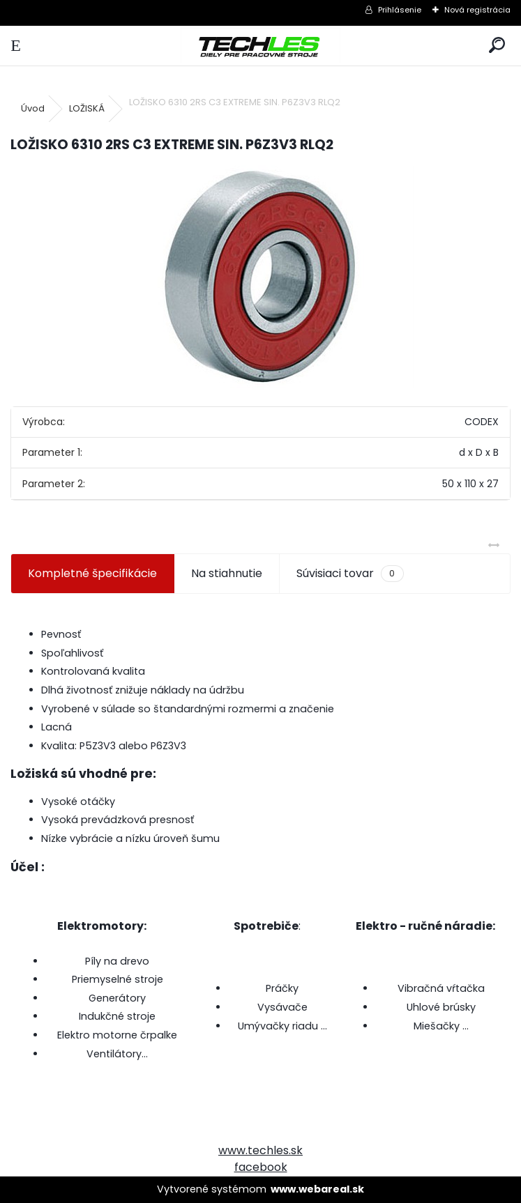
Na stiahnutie (226, 573)
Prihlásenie (399, 9)
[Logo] (260, 45)
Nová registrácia (477, 9)
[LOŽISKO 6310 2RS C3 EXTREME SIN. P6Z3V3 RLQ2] (260, 277)
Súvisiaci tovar (349, 573)
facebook (260, 1167)
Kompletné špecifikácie (92, 573)
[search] (497, 46)
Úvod (33, 108)
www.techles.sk (260, 1150)
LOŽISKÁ (87, 108)
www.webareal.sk (317, 1189)
